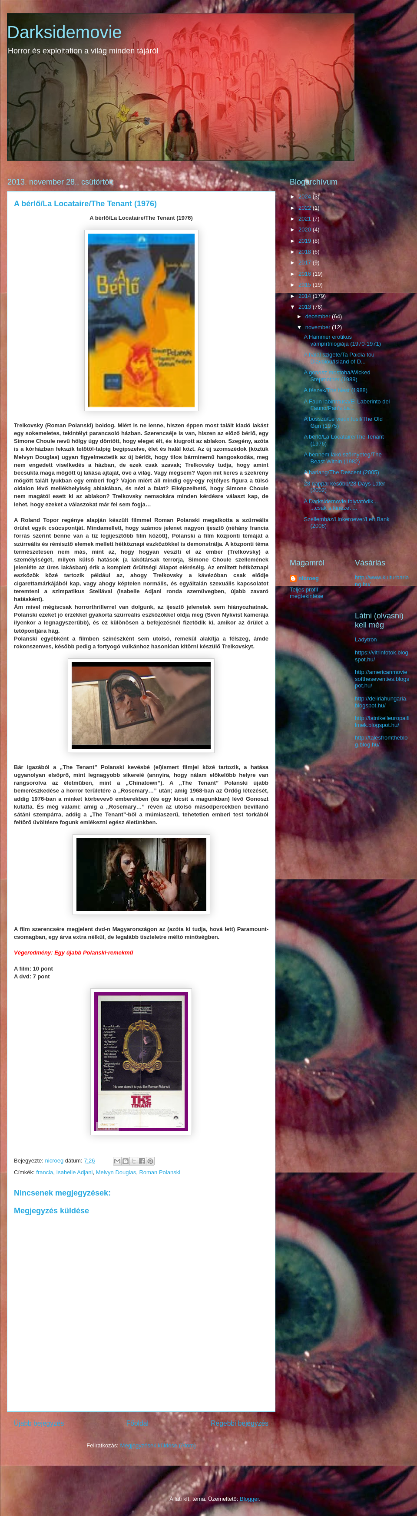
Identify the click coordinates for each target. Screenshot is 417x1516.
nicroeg (308, 578)
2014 (305, 296)
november (318, 327)
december (318, 316)
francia (44, 1172)
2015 (305, 284)
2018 (305, 251)
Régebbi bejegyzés (239, 1423)
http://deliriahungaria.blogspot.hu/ (381, 702)
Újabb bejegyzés (39, 1423)
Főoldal (137, 1423)
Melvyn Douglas (116, 1172)
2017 (305, 262)
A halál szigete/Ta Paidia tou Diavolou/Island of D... (339, 358)
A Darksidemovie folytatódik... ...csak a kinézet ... (341, 505)
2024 (305, 196)
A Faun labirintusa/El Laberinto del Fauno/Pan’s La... (347, 405)
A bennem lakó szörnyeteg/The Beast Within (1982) (342, 458)
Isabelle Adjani (74, 1172)
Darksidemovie (64, 32)
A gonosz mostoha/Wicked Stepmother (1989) (337, 376)
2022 (305, 208)
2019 (305, 241)
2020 (305, 229)
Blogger (249, 1499)
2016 (305, 274)
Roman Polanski (159, 1172)
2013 (305, 307)
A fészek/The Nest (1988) (335, 390)
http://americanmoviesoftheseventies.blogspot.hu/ (382, 679)
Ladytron (366, 639)
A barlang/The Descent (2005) (341, 472)
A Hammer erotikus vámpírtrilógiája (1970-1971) (342, 340)
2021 (305, 218)
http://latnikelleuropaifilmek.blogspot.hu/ (382, 721)
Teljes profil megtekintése (306, 592)
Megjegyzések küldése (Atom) (158, 1445)
